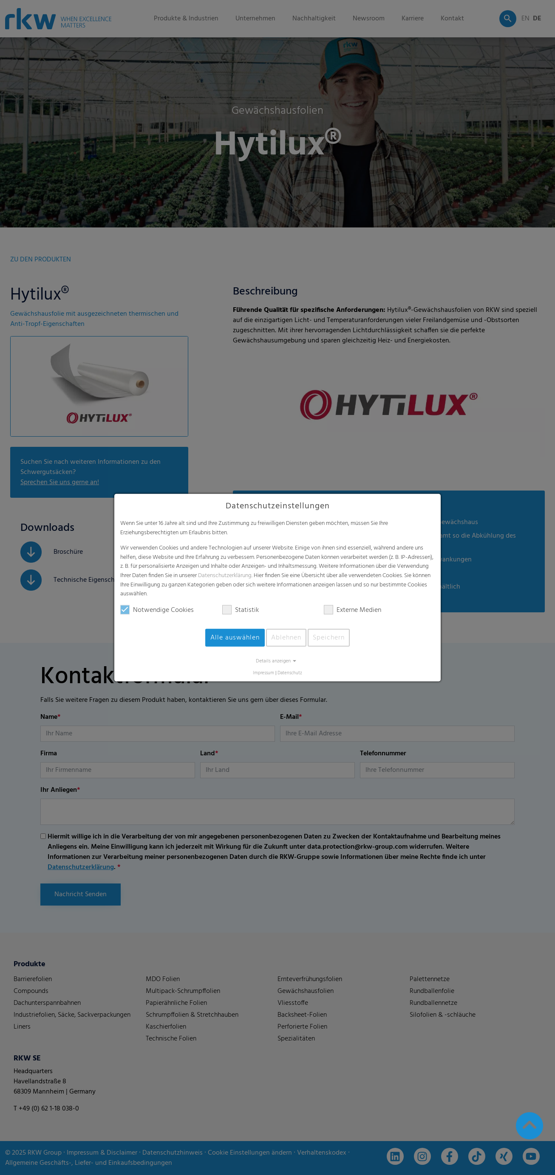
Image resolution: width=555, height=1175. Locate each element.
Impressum (263, 673)
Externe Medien (352, 610)
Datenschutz (290, 673)
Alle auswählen (235, 637)
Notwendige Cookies (157, 610)
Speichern (329, 637)
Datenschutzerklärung (225, 575)
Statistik (240, 610)
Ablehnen (286, 637)
